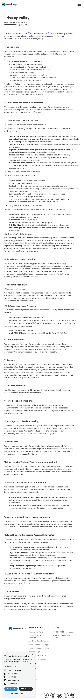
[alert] (18, 674)
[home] (11, 4)
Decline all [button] (25, 689)
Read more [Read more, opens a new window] (20, 666)
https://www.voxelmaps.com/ (36, 33)
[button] (78, 4)
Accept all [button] (11, 689)
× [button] (32, 654)
